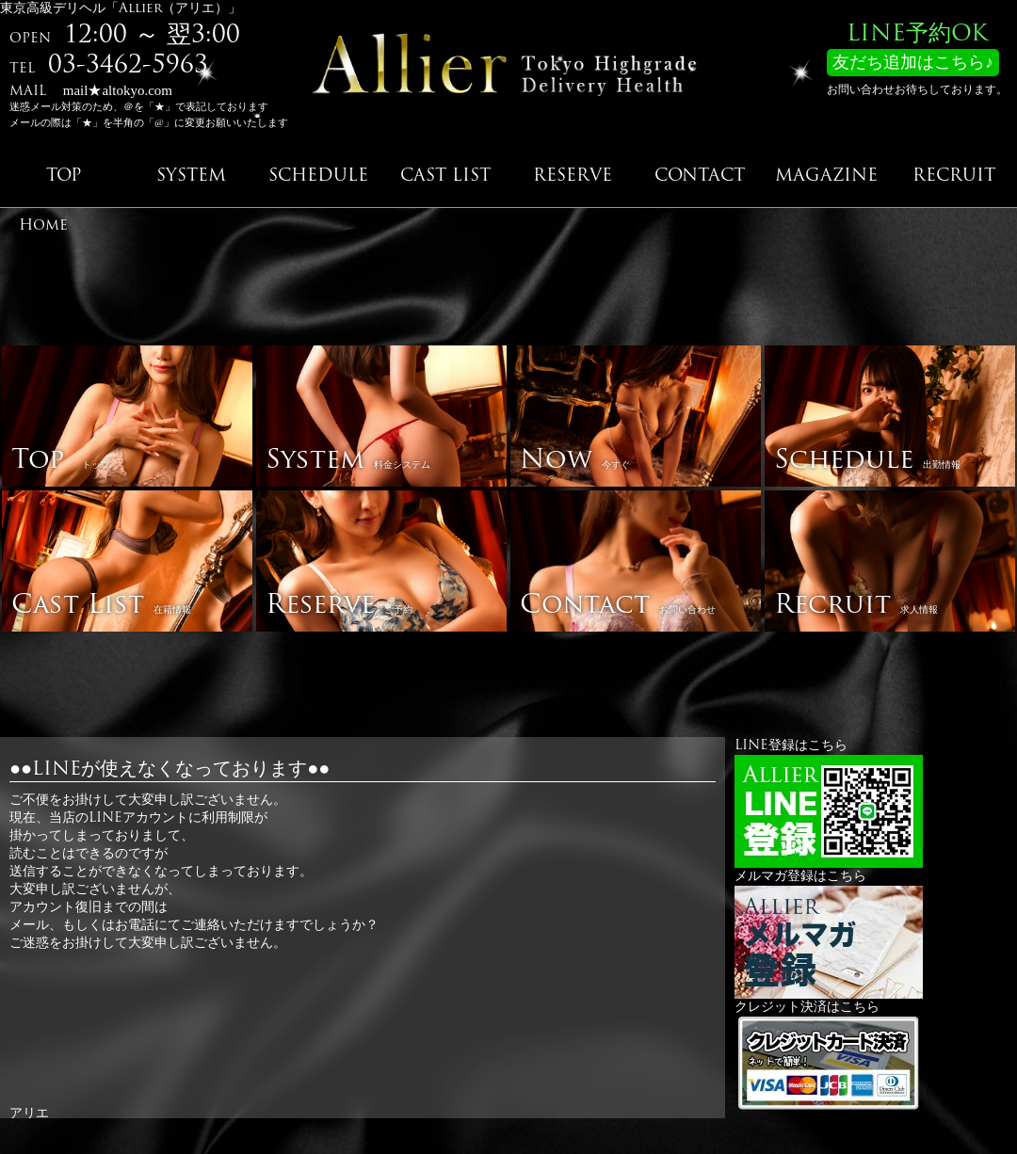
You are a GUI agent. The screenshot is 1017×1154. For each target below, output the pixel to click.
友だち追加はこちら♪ (912, 63)
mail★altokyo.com (117, 90)
